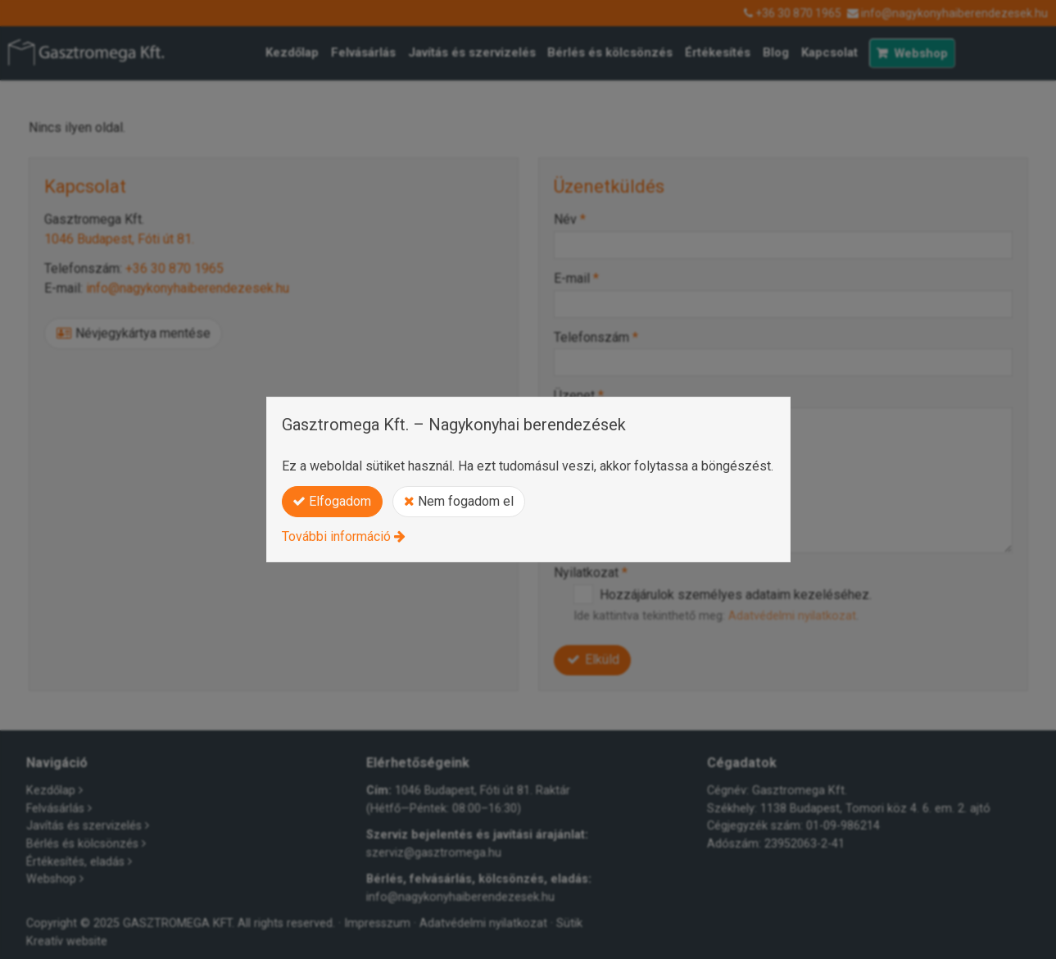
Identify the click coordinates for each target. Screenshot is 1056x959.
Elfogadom (331, 501)
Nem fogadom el (459, 501)
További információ (336, 536)
